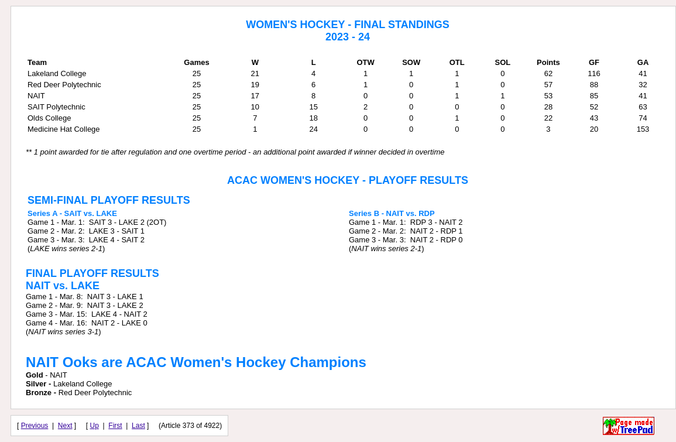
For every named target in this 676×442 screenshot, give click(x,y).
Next (65, 426)
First (115, 426)
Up (94, 426)
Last (138, 426)
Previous (35, 426)
